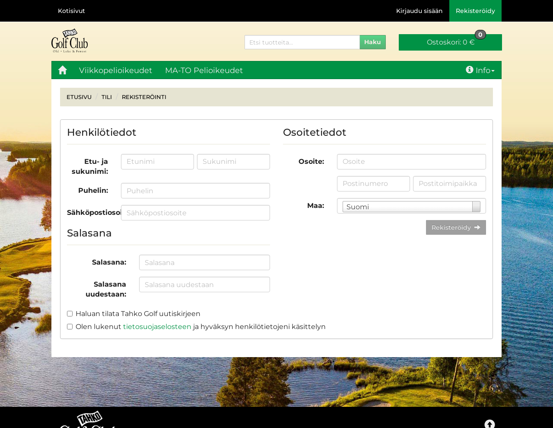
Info (480, 70)
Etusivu (79, 96)
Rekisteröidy (475, 11)
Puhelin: (93, 190)
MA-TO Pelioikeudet (204, 70)
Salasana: (109, 262)
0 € (456, 40)
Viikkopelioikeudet (115, 70)
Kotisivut (71, 11)
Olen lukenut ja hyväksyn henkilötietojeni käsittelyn (201, 327)
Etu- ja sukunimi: (90, 166)
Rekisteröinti (144, 96)
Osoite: (311, 161)
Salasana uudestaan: (106, 289)
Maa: (315, 205)
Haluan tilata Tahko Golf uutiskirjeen (138, 314)
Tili (107, 96)
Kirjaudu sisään (419, 11)
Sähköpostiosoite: (90, 212)
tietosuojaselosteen (157, 327)
